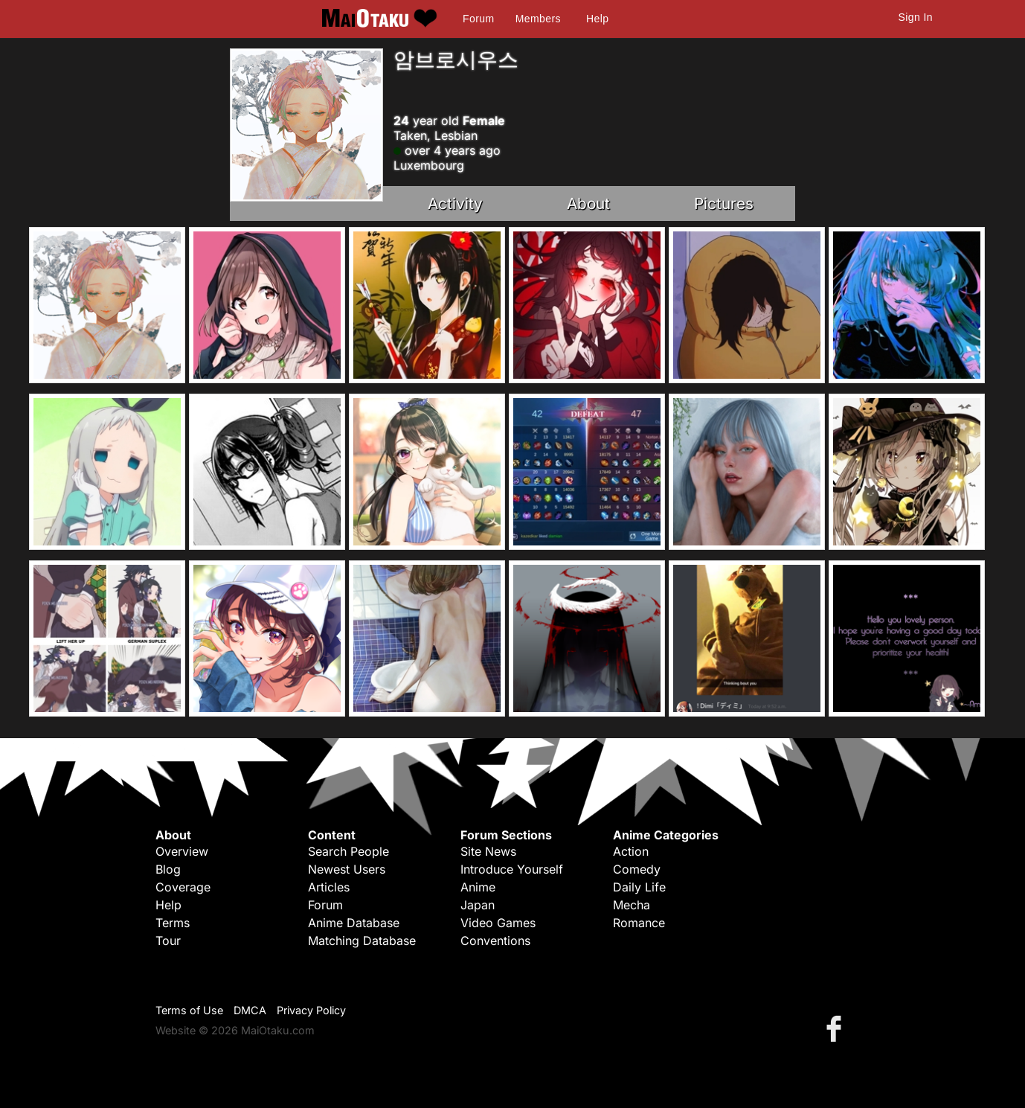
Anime (477, 887)
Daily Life (639, 887)
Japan (477, 904)
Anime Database (353, 922)
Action (631, 851)
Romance (639, 922)
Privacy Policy (311, 1010)
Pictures (724, 203)
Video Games (498, 922)
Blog (168, 869)
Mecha (631, 904)
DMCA (250, 1010)
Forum (478, 19)
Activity (455, 203)
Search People (348, 851)
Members (538, 19)
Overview (181, 851)
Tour (168, 940)
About (588, 203)
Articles (329, 887)
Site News (488, 851)
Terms (172, 922)
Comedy (637, 869)
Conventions (495, 940)
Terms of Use (189, 1010)
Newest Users (346, 869)
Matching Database (362, 940)
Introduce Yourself (511, 869)
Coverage (183, 887)
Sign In (916, 17)
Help (597, 19)
